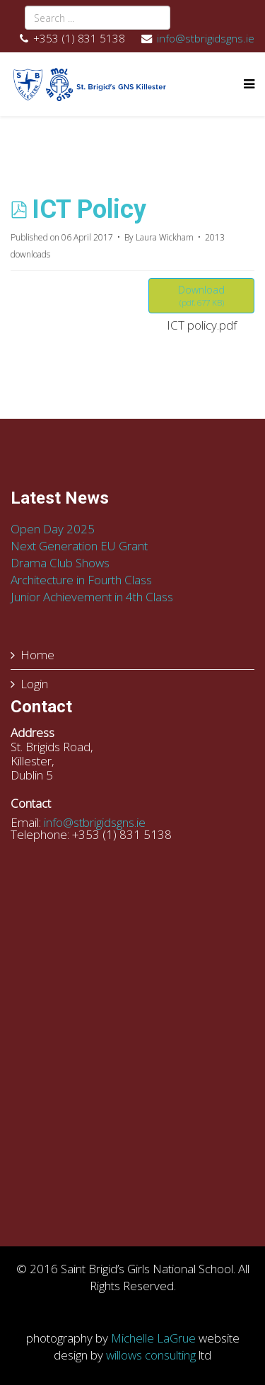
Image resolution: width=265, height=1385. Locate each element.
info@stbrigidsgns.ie (205, 38)
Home (37, 655)
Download (201, 295)
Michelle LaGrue (153, 1338)
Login (34, 684)
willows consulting (151, 1355)
